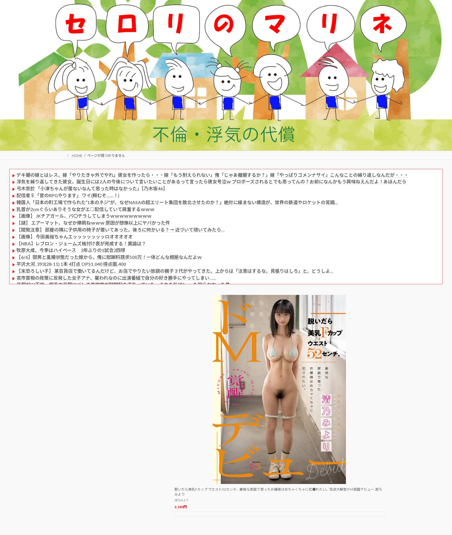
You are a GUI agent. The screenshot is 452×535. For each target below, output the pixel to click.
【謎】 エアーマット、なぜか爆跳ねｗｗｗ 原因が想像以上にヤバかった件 (93, 222)
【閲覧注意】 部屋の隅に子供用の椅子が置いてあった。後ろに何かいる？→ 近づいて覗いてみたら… (120, 229)
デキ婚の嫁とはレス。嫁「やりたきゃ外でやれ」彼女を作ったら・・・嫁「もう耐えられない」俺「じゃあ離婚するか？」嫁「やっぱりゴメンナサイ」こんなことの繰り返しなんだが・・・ (212, 175)
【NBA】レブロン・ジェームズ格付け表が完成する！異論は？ (81, 243)
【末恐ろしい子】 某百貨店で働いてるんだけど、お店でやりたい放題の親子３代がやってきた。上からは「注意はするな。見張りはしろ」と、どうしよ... (175, 271)
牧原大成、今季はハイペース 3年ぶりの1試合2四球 (70, 250)
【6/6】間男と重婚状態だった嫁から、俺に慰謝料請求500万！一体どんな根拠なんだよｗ (109, 257)
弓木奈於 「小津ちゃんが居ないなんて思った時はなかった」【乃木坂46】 (91, 188)
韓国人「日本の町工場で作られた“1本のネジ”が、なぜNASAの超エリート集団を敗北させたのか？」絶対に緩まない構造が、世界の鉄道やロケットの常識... (177, 202)
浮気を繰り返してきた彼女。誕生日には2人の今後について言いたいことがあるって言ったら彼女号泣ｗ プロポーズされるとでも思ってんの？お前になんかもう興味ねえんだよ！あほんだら (211, 181)
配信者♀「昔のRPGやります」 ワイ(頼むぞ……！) (67, 195)
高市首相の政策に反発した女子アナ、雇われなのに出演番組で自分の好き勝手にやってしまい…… (116, 277)
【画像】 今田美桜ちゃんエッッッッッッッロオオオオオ (74, 236)
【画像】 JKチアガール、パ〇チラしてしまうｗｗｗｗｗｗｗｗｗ (84, 215)
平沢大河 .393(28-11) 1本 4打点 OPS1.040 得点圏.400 (71, 264)
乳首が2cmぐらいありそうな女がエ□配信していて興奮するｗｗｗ (85, 209)
